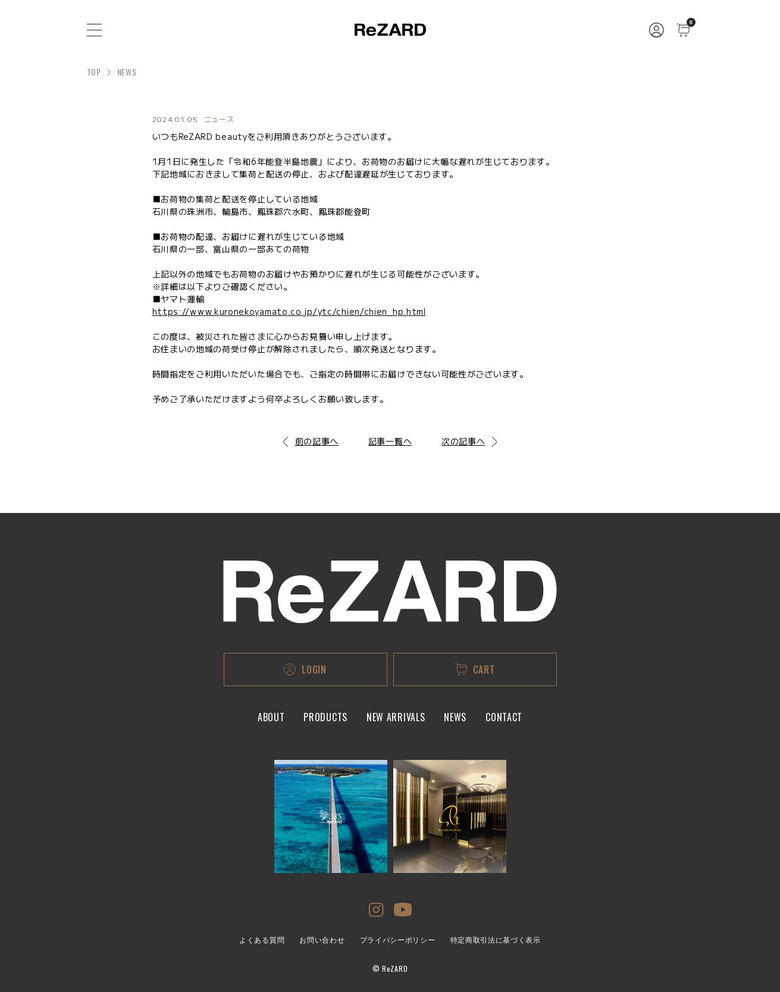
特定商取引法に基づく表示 (495, 940)
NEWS (455, 717)
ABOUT (271, 717)
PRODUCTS (325, 717)
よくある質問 (261, 940)
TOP (94, 71)
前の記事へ (311, 441)
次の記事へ (469, 441)
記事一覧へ (390, 441)
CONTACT (503, 717)
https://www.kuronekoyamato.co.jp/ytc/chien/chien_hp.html (289, 311)
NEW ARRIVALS (395, 717)
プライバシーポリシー (398, 940)
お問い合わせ (321, 940)
